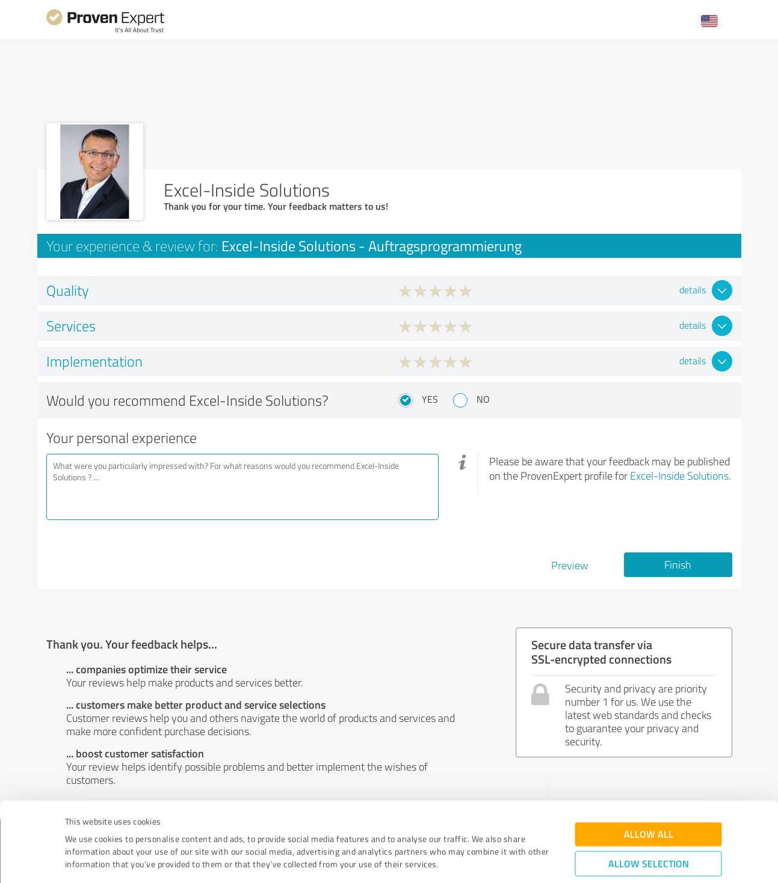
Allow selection (648, 801)
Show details (465, 860)
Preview (569, 565)
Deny (648, 838)
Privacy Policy (125, 827)
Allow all (648, 771)
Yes (430, 399)
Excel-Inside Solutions (679, 475)
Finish (677, 564)
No (483, 399)
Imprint (79, 827)
